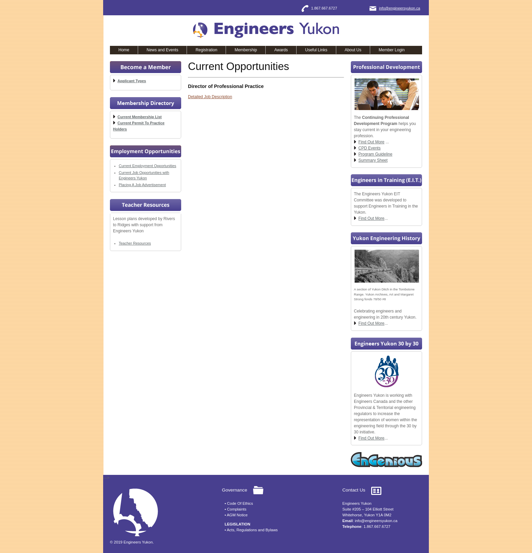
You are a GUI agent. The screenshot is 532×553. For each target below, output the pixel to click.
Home (123, 50)
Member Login (392, 50)
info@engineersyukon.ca (399, 8)
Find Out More (371, 142)
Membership (245, 50)
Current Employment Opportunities (147, 166)
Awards (281, 50)
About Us (353, 50)
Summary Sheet (372, 160)
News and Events (162, 50)
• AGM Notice (236, 515)
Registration (206, 50)
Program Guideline (375, 154)
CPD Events (369, 148)
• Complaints (235, 509)
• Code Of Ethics (239, 503)
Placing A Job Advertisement (142, 185)
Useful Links (316, 50)
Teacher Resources (135, 243)
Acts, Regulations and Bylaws (252, 530)
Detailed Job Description (210, 96)
